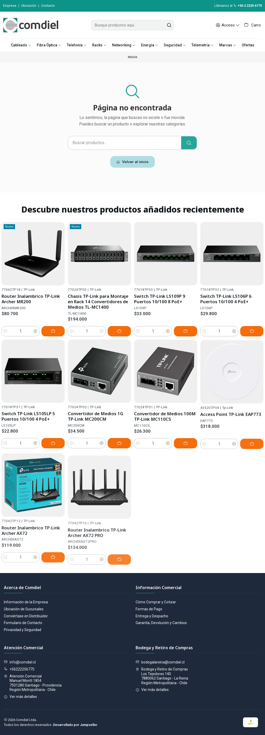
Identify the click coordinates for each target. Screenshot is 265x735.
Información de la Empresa (26, 602)
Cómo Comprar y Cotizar (156, 602)
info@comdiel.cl (20, 662)
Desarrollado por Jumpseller (75, 725)
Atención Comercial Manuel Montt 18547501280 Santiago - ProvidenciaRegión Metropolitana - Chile (33, 683)
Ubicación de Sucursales (23, 609)
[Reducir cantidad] (5, 335)
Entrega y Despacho (152, 616)
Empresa (9, 6)
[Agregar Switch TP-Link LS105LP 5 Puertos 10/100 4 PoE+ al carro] (53, 467)
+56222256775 (19, 669)
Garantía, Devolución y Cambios (161, 623)
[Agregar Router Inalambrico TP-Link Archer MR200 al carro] (53, 334)
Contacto (48, 6)
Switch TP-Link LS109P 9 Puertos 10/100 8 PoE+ (159, 309)
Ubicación (28, 6)
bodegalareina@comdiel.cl (160, 662)
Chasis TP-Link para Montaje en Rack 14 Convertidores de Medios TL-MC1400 (98, 307)
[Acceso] (228, 25)
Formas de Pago (149, 609)
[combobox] (132, 25)
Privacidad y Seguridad (22, 630)
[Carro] (252, 25)
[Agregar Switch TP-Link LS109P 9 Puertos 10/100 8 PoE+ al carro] (185, 342)
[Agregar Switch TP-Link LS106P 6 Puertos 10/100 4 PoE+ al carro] (251, 349)
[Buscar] (189, 142)
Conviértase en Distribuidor (26, 616)
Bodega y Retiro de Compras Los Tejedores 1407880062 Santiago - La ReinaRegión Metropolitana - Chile (162, 676)
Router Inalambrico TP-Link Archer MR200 (31, 302)
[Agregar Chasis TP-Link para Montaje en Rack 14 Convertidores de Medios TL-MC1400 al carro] (119, 337)
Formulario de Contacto (23, 623)
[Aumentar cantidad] (35, 335)
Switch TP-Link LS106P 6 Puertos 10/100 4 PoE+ (226, 316)
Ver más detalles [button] (20, 697)
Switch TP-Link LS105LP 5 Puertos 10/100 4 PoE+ (28, 440)
